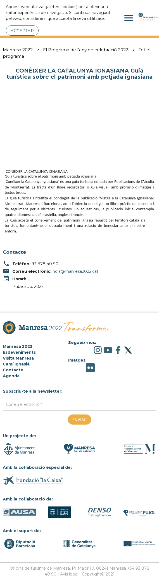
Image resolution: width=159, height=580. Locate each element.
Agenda (11, 375)
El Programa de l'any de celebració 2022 (85, 49)
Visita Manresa (18, 358)
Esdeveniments (19, 352)
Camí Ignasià (16, 364)
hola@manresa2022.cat (75, 271)
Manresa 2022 (18, 49)
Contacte (13, 369)
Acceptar (22, 30)
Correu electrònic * (24, 404)
